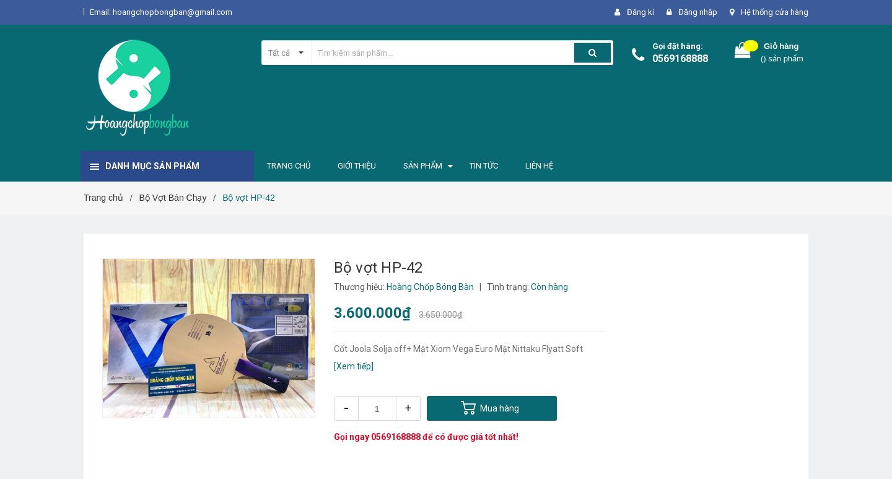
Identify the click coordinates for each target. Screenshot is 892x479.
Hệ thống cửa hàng (774, 12)
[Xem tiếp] (354, 366)
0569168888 (680, 58)
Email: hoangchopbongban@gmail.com (161, 12)
